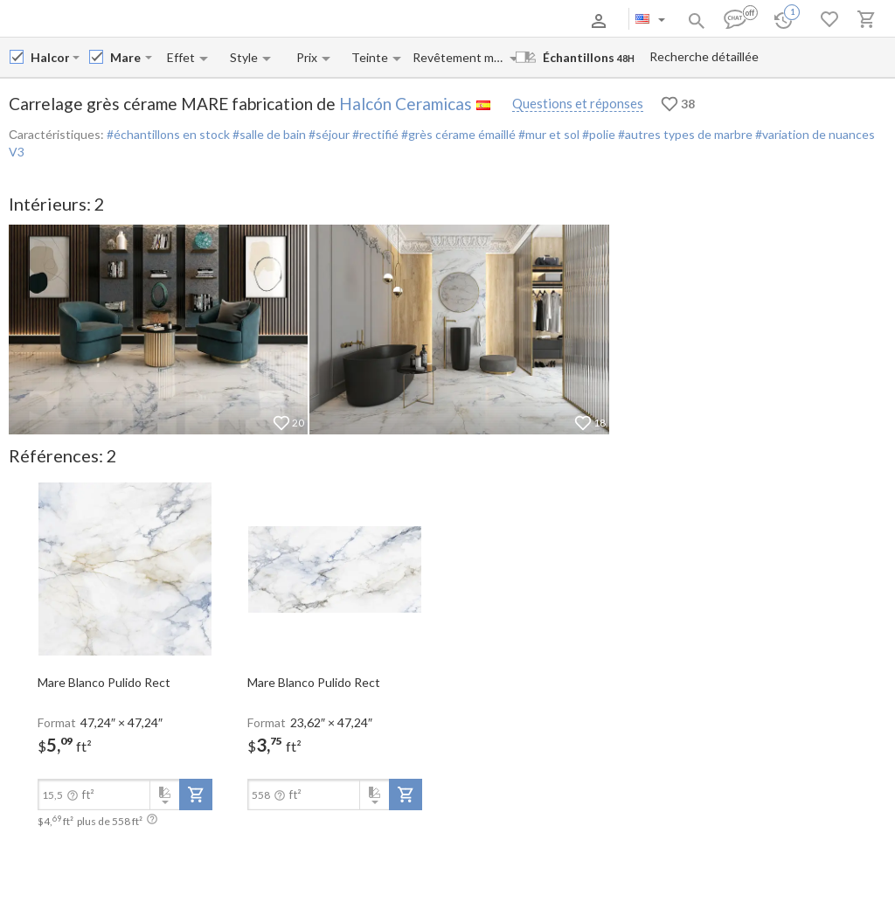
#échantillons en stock (168, 134)
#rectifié (374, 134)
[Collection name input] (125, 57)
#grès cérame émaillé (457, 134)
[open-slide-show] (125, 568)
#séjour (328, 134)
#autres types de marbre (684, 134)
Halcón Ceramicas (405, 104)
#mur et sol (547, 134)
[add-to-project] (195, 794)
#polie (597, 134)
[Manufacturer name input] (50, 57)
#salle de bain (268, 134)
